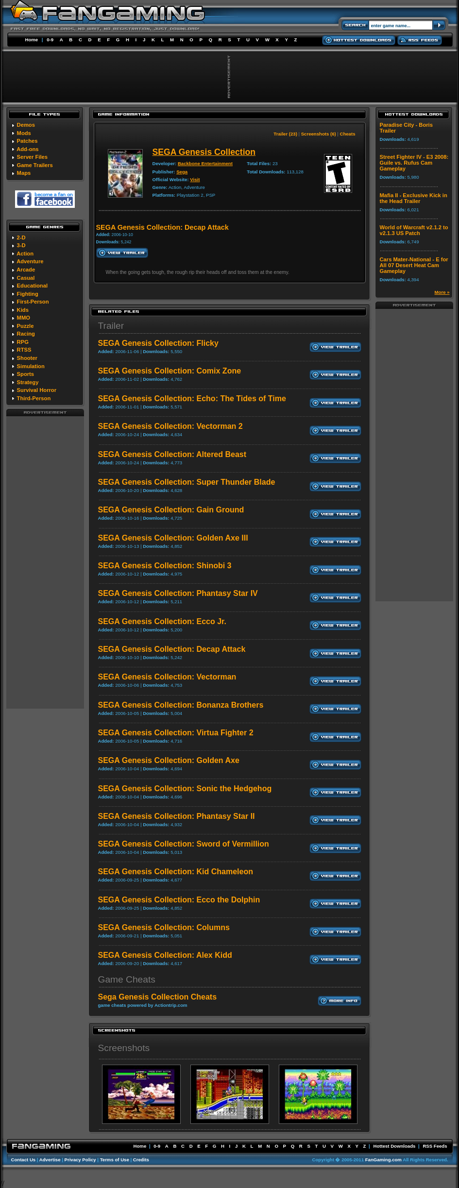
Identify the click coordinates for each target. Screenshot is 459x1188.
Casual (26, 278)
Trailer (111, 326)
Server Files (32, 157)
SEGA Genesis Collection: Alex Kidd (165, 955)
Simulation (31, 366)
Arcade (26, 269)
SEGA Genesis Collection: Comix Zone (169, 371)
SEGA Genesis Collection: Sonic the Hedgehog (185, 788)
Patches (27, 141)
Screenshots (124, 1048)
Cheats (348, 133)
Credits (141, 1159)
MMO (23, 318)
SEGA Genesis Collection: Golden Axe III (173, 538)
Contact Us (23, 1159)
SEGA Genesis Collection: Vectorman (167, 677)
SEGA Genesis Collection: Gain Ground (171, 510)
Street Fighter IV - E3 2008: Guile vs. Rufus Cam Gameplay (414, 162)
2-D (21, 237)
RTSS (24, 350)
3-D (21, 245)
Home (31, 39)
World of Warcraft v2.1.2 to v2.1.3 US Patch (414, 230)
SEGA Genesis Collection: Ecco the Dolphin (179, 900)
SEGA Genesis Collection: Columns (164, 927)
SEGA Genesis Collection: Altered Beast (172, 454)
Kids (23, 310)
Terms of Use (114, 1159)
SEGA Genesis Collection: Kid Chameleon (175, 871)
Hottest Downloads (394, 1146)
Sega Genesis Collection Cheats (157, 997)
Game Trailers (35, 165)
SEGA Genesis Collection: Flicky (158, 343)
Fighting (27, 294)
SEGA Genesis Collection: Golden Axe (168, 760)
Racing (26, 334)
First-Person (33, 302)
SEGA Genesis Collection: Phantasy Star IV (178, 593)
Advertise (50, 1159)
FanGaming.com (383, 1159)
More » (442, 292)
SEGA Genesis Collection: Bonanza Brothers (181, 705)
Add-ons (27, 149)
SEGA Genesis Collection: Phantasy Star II (176, 816)
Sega (181, 171)
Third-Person (34, 398)
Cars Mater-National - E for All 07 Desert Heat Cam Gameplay (414, 265)
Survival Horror (36, 390)
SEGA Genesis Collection (204, 152)
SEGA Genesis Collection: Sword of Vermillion (183, 844)
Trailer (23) (285, 133)
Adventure (30, 261)
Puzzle (25, 326)
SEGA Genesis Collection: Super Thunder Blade (186, 482)
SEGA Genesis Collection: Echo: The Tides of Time (192, 398)
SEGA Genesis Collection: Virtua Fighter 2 (176, 733)
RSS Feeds (435, 1146)
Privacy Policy (80, 1159)
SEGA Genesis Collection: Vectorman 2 (170, 426)
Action (25, 253)
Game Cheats (126, 979)
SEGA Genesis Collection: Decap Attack (172, 649)
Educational (32, 286)
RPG (23, 342)
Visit (195, 179)
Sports (25, 374)
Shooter (27, 358)
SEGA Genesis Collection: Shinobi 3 (165, 565)
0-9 (50, 39)
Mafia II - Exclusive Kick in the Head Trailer (413, 198)
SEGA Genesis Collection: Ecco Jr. (162, 621)
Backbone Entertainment (205, 163)
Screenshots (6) (318, 133)
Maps (24, 173)
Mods (24, 133)
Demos (26, 125)
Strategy (28, 382)
